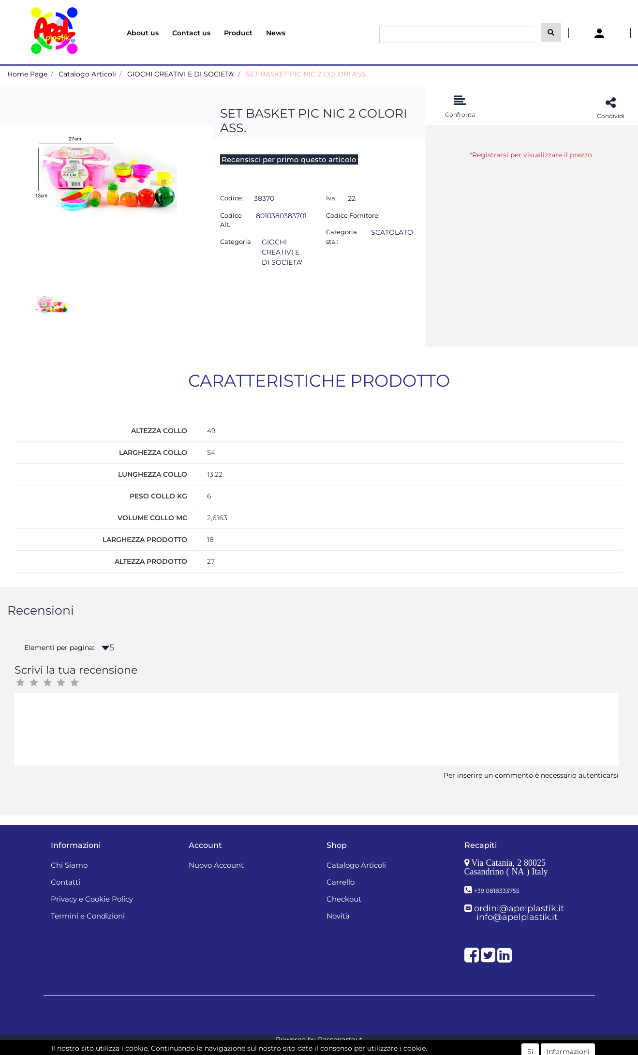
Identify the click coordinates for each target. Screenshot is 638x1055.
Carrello (340, 882)
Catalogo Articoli (87, 74)
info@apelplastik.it (517, 917)
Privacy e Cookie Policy (92, 899)
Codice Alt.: (231, 220)
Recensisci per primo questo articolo (289, 159)
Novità (338, 915)
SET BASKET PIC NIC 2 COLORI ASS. (306, 74)
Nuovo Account (216, 865)
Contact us (191, 33)
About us (143, 33)
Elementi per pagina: (59, 647)
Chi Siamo (69, 865)
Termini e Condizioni (88, 915)
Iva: (331, 198)
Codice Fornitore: (353, 215)
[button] (551, 32)
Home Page (27, 74)
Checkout (343, 899)
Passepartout (340, 1039)
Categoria (235, 241)
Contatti (65, 882)
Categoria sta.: (341, 236)
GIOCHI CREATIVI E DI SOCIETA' (181, 74)
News (275, 33)
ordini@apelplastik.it (519, 908)
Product (238, 33)
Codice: (231, 198)
